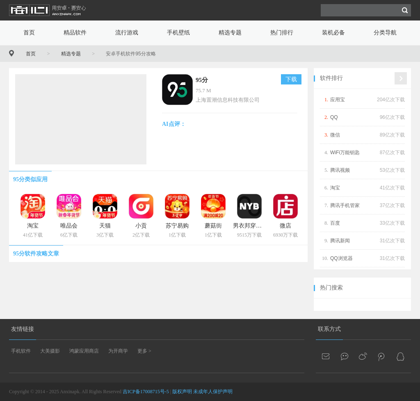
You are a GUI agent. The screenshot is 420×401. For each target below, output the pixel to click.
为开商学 (118, 351)
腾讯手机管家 (345, 205)
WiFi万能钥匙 (345, 152)
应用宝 (337, 100)
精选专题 (230, 33)
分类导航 (385, 33)
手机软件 (21, 351)
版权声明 (182, 391)
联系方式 (329, 329)
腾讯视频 (340, 170)
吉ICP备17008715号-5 (146, 391)
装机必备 (333, 33)
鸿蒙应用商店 (84, 351)
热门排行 (281, 33)
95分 (202, 80)
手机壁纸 (178, 33)
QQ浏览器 (341, 258)
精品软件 (75, 33)
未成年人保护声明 (213, 391)
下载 (291, 79)
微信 (335, 135)
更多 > (144, 351)
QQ (334, 117)
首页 (29, 33)
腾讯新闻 (340, 241)
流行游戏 (126, 33)
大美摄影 (50, 351)
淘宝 (335, 188)
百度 (335, 223)
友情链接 (22, 329)
